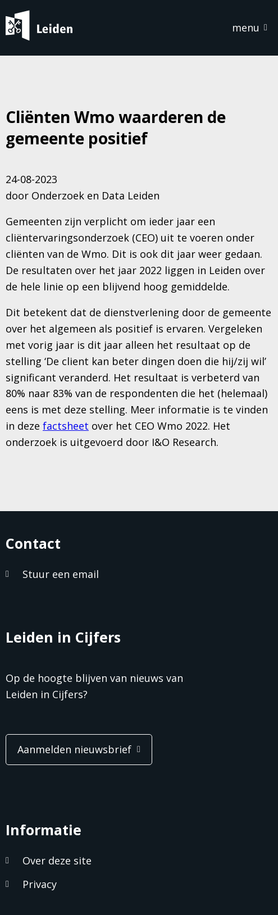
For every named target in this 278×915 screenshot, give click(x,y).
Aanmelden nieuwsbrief (74, 749)
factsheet (66, 426)
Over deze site (57, 860)
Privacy (39, 884)
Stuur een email (60, 574)
